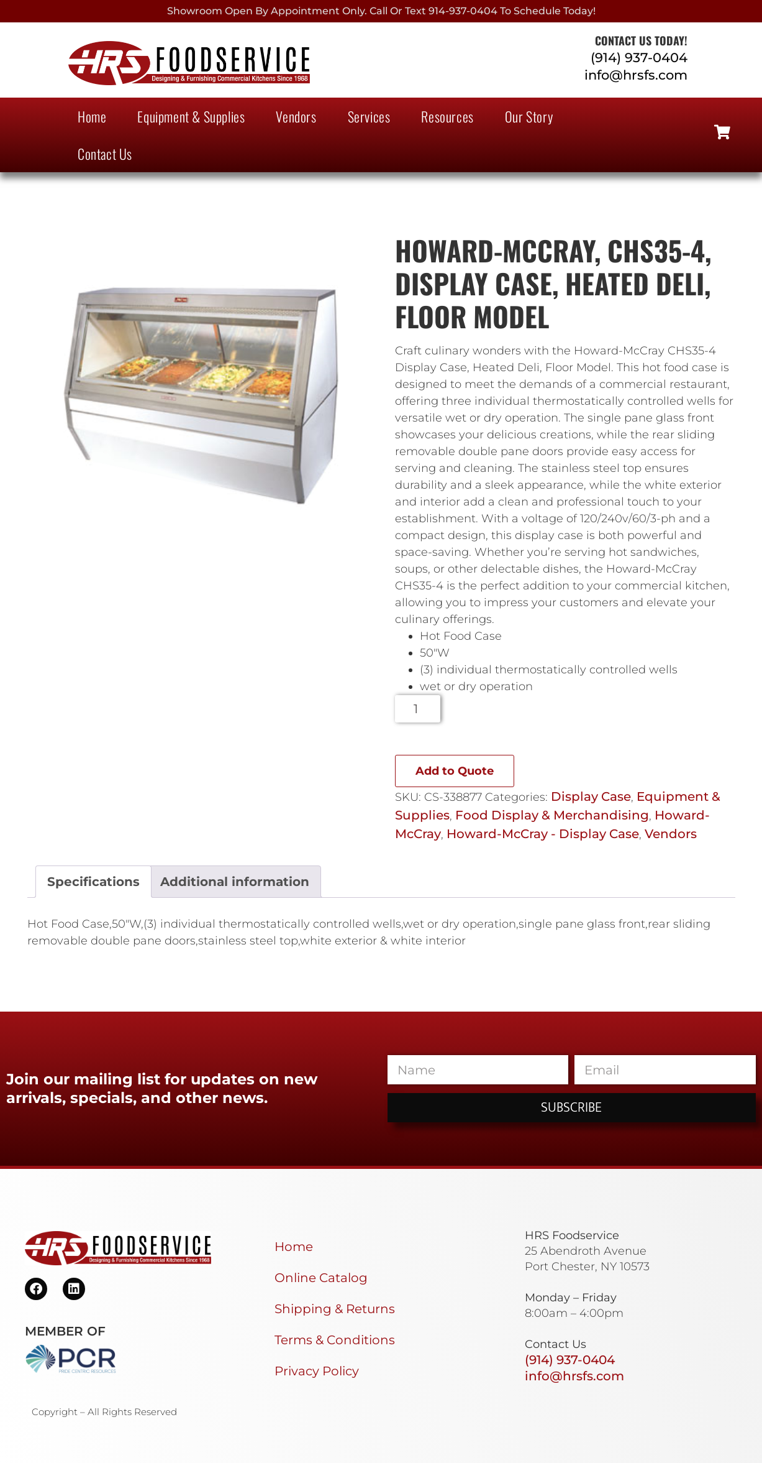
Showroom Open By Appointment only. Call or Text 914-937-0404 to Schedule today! (381, 11)
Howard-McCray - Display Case (543, 833)
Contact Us (105, 154)
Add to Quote (454, 771)
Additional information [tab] (234, 881)
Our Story (529, 116)
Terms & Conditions (334, 1339)
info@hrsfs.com (635, 75)
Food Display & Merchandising (552, 815)
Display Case (591, 796)
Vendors (296, 116)
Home (92, 116)
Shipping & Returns (334, 1308)
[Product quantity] (417, 708)
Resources (447, 116)
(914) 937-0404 (639, 57)
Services (369, 116)
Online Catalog (321, 1277)
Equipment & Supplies (191, 116)
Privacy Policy (316, 1371)
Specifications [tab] (93, 881)
